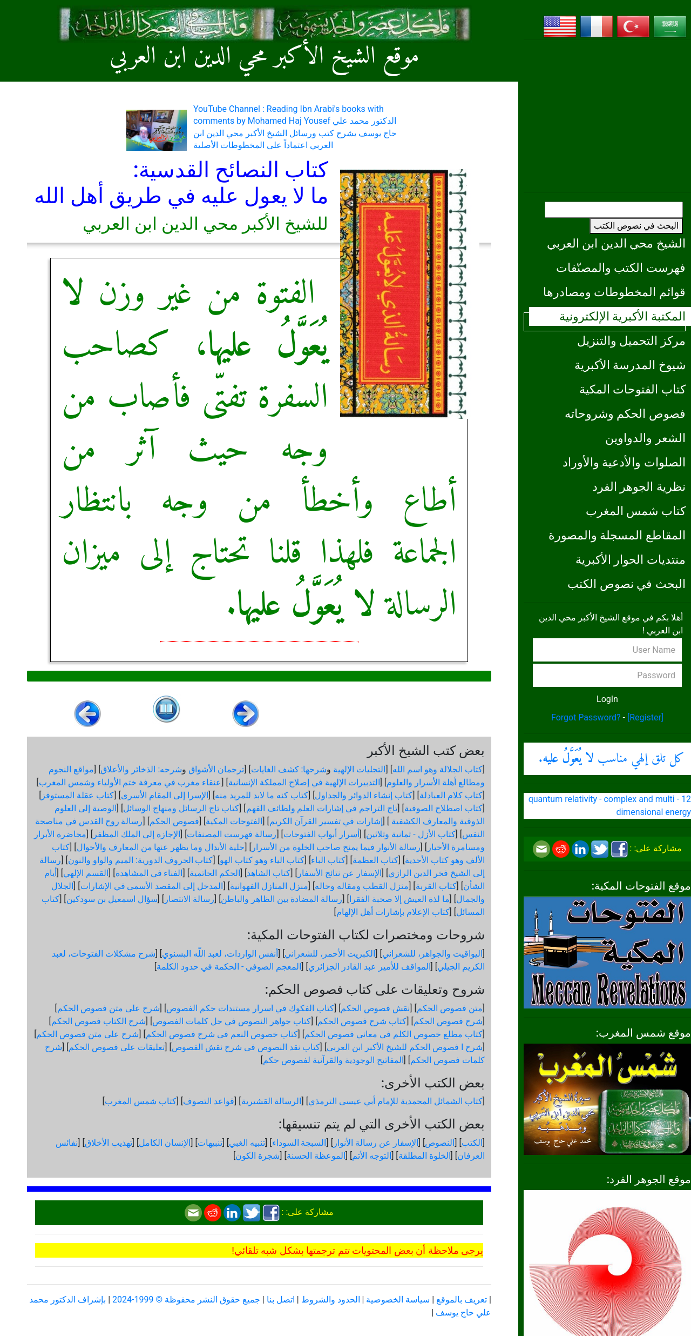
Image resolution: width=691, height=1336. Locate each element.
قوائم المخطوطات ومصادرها (614, 292)
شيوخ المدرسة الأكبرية (630, 365)
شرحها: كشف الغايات (289, 769)
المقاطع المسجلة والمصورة (617, 535)
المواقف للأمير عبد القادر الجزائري (369, 966)
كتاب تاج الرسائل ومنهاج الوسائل (181, 808)
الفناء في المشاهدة (149, 873)
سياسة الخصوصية (398, 1299)
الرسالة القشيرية (271, 1101)
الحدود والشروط (330, 1299)
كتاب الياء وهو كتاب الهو (262, 860)
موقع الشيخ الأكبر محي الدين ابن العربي (264, 57)
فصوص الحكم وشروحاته (625, 413)
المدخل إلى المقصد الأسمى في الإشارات (151, 886)
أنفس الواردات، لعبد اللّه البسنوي (220, 953)
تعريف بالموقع (461, 1299)
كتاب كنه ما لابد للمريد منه (261, 795)
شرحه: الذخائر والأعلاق (141, 769)
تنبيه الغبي (247, 1143)
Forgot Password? (586, 717)
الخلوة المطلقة (424, 1156)
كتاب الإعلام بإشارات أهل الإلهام (393, 912)
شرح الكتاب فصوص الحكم (98, 1021)
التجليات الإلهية (359, 769)
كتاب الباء (328, 860)
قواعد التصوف (208, 1101)
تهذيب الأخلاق (108, 1143)
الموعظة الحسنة (316, 1156)
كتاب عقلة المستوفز (77, 795)
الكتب (472, 1143)
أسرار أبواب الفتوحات (321, 834)
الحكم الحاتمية (214, 873)
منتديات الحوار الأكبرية (630, 559)
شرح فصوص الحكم (448, 1021)
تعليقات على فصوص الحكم (117, 1047)
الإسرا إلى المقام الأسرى (164, 795)
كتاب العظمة (375, 860)
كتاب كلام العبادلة (451, 795)
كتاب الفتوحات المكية (632, 389)
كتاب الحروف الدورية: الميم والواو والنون (140, 860)
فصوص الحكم (174, 821)
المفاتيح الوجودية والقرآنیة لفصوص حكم (333, 1060)
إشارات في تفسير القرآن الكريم (326, 821)
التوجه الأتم (371, 1156)
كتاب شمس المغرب (636, 511)
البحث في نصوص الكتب (636, 226)
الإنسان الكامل (165, 1143)
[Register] (645, 717)
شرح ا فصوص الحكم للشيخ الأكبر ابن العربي (405, 1047)
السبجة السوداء (299, 1143)
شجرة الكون (257, 1156)
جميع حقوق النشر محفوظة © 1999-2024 (186, 1299)
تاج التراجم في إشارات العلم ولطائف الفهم (322, 808)
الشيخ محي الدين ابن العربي (616, 243)
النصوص (440, 1143)
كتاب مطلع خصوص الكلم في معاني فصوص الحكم (393, 1034)
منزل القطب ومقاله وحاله (362, 886)
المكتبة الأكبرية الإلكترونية (622, 316)
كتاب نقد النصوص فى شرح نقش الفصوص (246, 1047)
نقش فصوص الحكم (375, 1008)
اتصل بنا (281, 1299)
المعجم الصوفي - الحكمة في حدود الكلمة (229, 966)
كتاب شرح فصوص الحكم (362, 1021)
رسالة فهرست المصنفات (231, 834)
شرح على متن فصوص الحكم (108, 1008)
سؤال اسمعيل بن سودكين (112, 899)
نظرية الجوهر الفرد (639, 486)
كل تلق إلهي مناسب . (612, 758)
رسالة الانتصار (189, 899)
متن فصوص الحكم (450, 1008)
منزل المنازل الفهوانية (269, 886)
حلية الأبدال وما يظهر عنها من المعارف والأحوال (161, 847)
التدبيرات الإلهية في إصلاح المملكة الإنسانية (304, 782)
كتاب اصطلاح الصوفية (443, 808)
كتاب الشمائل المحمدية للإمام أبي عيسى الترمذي (395, 1101)
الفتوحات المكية (234, 821)
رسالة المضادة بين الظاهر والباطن (281, 899)
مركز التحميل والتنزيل (631, 340)
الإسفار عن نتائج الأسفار (339, 873)
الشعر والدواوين (645, 438)
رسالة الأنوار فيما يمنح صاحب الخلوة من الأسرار (336, 847)
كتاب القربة (436, 886)
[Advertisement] (607, 116)
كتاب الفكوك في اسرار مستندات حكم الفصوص (250, 1008)
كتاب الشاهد (268, 873)
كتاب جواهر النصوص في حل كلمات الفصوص (231, 1021)
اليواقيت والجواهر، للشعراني (432, 953)
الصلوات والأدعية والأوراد (624, 462)
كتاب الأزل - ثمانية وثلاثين (410, 834)
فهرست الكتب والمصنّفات (621, 267)
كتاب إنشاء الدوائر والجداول (363, 795)
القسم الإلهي (86, 873)
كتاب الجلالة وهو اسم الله (437, 769)
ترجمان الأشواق (216, 769)
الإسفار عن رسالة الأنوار (375, 1143)
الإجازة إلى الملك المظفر (136, 834)
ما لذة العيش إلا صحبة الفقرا (399, 899)
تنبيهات (210, 1143)
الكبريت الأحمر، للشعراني (329, 953)
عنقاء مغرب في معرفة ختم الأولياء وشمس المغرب (130, 782)
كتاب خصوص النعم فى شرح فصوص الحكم (222, 1034)
